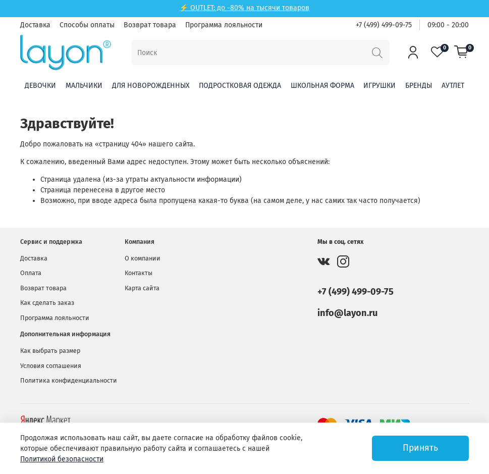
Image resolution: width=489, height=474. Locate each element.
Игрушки (379, 85)
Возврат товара (150, 25)
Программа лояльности (223, 25)
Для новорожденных (151, 85)
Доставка (35, 25)
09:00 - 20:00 (448, 25)
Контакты (138, 273)
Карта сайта (142, 288)
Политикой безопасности (61, 459)
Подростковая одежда (240, 85)
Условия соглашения (50, 366)
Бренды (418, 85)
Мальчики (84, 85)
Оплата (30, 273)
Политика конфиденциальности (68, 380)
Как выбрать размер (50, 350)
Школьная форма (322, 85)
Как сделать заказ (47, 302)
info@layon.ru (347, 313)
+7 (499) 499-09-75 (384, 25)
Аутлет (453, 85)
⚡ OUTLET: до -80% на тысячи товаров (244, 8)
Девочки (40, 85)
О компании (142, 258)
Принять (420, 448)
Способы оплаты (87, 25)
